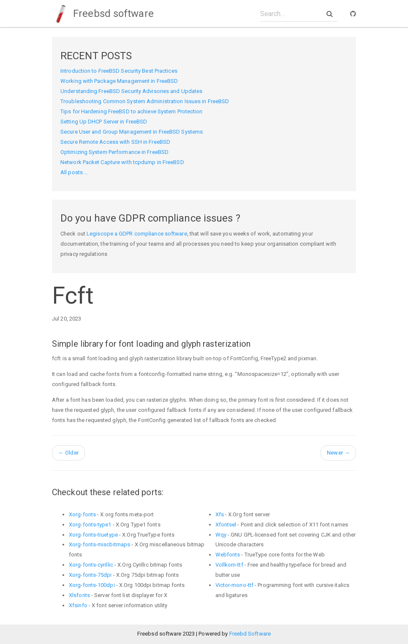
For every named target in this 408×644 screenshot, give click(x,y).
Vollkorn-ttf (229, 565)
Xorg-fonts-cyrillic (91, 565)
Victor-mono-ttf (234, 585)
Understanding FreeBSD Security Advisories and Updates (131, 91)
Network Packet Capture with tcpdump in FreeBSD (122, 162)
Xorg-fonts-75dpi (90, 575)
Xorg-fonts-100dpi (92, 585)
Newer (338, 452)
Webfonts (227, 554)
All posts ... (74, 172)
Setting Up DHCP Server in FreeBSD (103, 121)
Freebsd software (103, 13)
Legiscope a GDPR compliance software (137, 233)
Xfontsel (226, 524)
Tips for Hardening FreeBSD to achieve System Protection (131, 111)
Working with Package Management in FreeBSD (119, 81)
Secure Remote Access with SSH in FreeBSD (115, 142)
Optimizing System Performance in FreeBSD (114, 152)
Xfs (219, 514)
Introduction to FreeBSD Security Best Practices (118, 71)
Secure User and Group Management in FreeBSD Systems (131, 132)
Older (68, 452)
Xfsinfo (78, 605)
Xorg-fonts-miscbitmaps (99, 544)
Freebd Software (250, 633)
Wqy (220, 535)
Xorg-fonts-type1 (90, 524)
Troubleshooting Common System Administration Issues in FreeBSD (144, 101)
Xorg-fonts (82, 514)
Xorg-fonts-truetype (93, 535)
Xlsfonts (79, 595)
